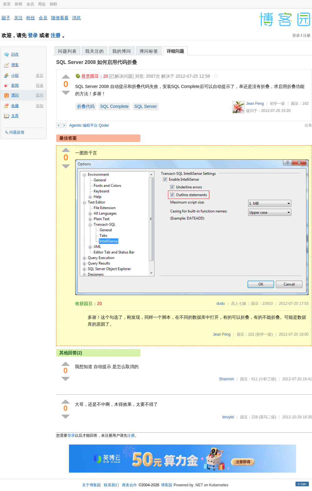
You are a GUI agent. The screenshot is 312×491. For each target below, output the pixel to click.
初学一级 (277, 103)
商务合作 (129, 485)
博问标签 (148, 51)
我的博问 (121, 51)
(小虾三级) (267, 379)
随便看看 (60, 17)
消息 (76, 17)
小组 (15, 75)
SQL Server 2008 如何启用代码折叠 (96, 62)
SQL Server (145, 106)
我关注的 (94, 51)
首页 (7, 4)
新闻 (18, 4)
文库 (15, 116)
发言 (39, 75)
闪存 (15, 54)
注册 (56, 35)
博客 (15, 65)
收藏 (15, 106)
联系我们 (111, 485)
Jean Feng (255, 103)
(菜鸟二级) (267, 417)
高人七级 (238, 303)
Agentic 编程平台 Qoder (89, 125)
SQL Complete (114, 106)
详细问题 (175, 51)
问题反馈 (16, 132)
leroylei (228, 417)
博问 (15, 95)
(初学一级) (264, 334)
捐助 (53, 4)
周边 (42, 4)
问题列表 (67, 51)
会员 (30, 4)
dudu (221, 303)
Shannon (226, 379)
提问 (39, 95)
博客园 (166, 485)
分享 (308, 125)
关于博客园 (91, 485)
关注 (18, 17)
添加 (39, 106)
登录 (33, 35)
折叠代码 (86, 106)
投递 (39, 85)
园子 (6, 17)
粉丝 (30, 17)
